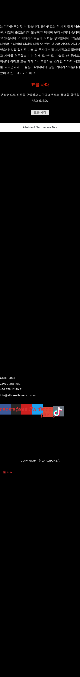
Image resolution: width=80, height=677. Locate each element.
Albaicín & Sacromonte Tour (40, 127)
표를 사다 (40, 112)
